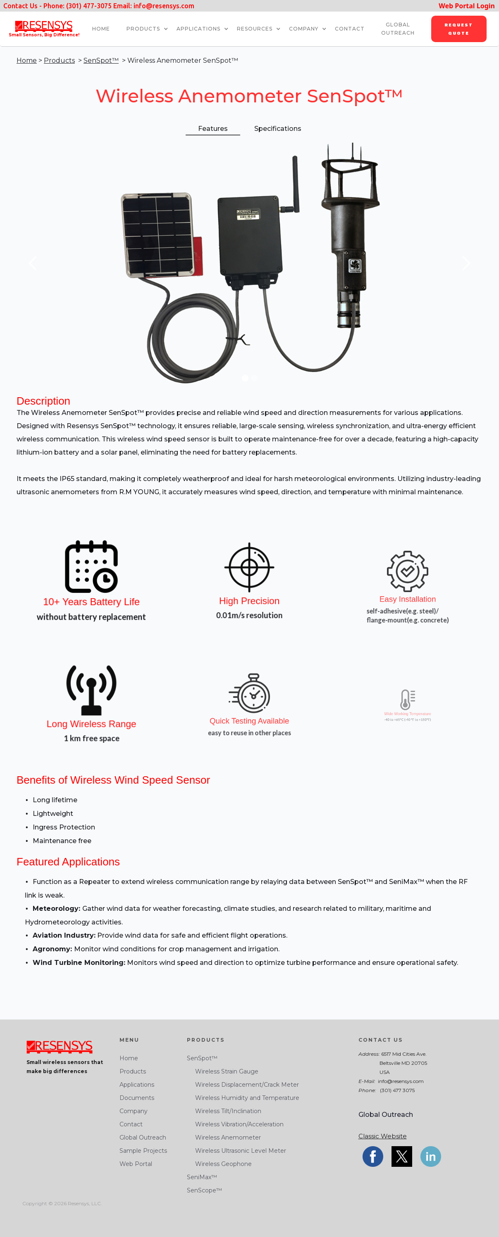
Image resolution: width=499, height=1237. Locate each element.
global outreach (398, 28)
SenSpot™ (101, 60)
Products (143, 29)
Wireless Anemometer (224, 1137)
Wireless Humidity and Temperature (243, 1098)
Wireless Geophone (219, 1164)
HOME (101, 29)
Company (133, 1111)
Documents (136, 1098)
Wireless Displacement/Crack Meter (243, 1084)
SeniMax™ (202, 1177)
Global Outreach (142, 1137)
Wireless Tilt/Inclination (224, 1111)
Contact (131, 1124)
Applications (198, 29)
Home (27, 60)
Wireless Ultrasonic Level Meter (236, 1150)
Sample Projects (143, 1150)
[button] (152, 29)
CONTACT (350, 29)
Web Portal (135, 1164)
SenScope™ (204, 1190)
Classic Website (382, 1136)
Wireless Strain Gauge (222, 1071)
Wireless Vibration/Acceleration (235, 1124)
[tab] (213, 129)
